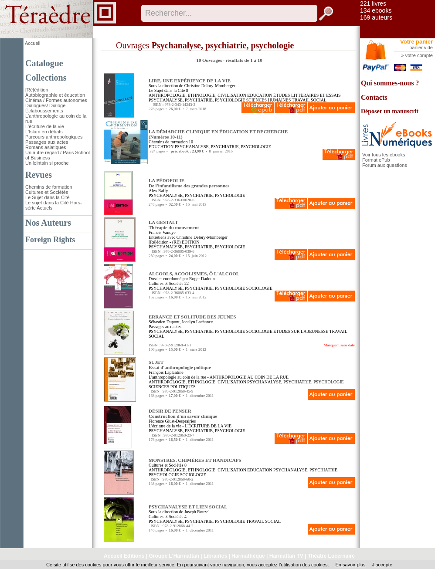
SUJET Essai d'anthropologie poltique (180, 364)
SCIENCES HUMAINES (268, 100)
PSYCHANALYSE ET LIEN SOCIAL (188, 506)
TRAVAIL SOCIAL (309, 100)
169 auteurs (376, 17)
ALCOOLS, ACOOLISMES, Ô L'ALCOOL (194, 273)
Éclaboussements (44, 110)
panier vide (421, 47)
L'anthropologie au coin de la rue (177, 377)
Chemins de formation (48, 187)
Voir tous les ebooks (383, 154)
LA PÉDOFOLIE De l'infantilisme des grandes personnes (189, 183)
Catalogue (44, 63)
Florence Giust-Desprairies (172, 421)
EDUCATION (259, 95)
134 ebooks (375, 10)
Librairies (215, 556)
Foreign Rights (50, 239)
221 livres (373, 3)
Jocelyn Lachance (197, 321)
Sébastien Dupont (164, 321)
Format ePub (376, 160)
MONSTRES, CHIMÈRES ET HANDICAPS (195, 460)
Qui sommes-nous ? (390, 83)
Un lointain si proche (47, 163)
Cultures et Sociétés (46, 192)
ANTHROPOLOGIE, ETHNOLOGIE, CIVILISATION (197, 95)
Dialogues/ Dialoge (45, 105)
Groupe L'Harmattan (174, 556)
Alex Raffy (158, 190)
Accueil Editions (124, 556)
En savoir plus (350, 564)
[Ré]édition (36, 89)
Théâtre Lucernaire (331, 556)
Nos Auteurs (48, 222)
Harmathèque (248, 556)
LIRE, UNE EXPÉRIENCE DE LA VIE (190, 80)
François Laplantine (166, 372)
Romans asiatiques (45, 147)
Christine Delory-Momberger (209, 85)
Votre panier (416, 41)
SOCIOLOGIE (259, 288)
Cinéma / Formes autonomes (56, 100)
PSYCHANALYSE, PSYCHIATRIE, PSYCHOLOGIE (197, 100)
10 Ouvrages (209, 60)
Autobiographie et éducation (55, 95)
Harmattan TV (286, 556)
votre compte (419, 55)
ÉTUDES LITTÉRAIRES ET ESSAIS (307, 95)
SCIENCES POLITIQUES (172, 386)
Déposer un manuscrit (389, 111)
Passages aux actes (46, 142)
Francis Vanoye (162, 232)
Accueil (32, 43)
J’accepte (382, 564)
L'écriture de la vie (44, 126)
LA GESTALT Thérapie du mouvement (174, 225)
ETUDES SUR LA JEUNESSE (300, 331)
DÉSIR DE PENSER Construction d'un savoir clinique (183, 413)
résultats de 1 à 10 (243, 60)
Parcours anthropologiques (53, 136)
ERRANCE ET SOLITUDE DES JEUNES (192, 316)
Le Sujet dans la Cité (47, 197)
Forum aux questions (384, 165)
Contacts (374, 97)
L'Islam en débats (44, 131)
